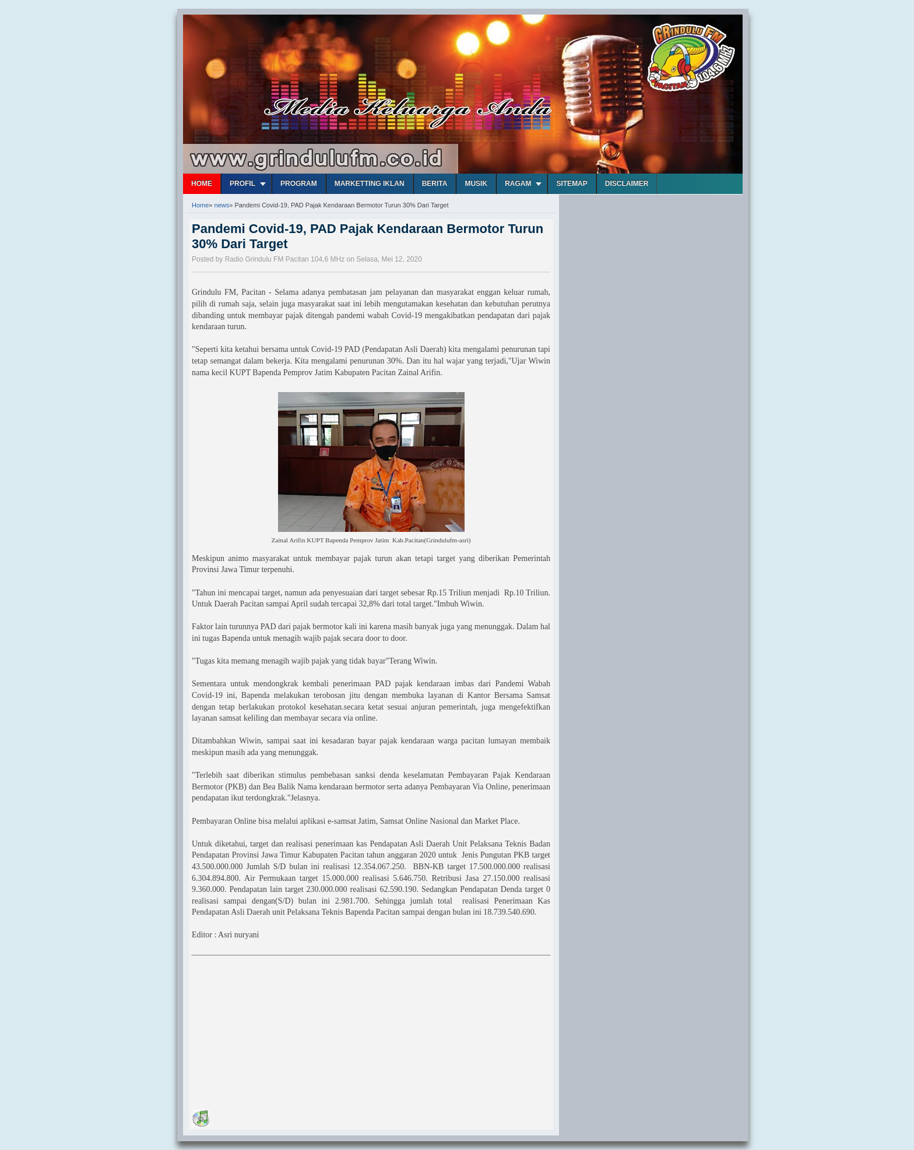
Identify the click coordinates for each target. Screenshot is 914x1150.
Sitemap (571, 183)
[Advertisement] (279, 1034)
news (222, 205)
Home (201, 183)
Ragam (518, 183)
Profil (242, 183)
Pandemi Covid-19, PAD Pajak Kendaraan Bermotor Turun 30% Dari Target (367, 236)
